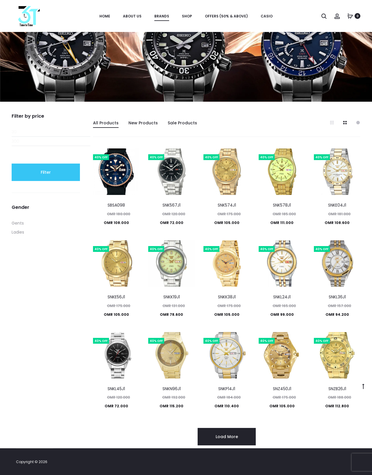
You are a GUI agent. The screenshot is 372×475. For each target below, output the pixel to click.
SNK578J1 (282, 205)
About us (132, 16)
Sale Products (182, 123)
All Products (106, 123)
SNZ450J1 (282, 389)
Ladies (18, 232)
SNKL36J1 (337, 297)
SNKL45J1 (116, 389)
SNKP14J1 (226, 389)
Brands (161, 16)
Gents (18, 223)
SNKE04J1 (337, 205)
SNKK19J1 (171, 297)
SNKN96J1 (171, 389)
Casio (267, 16)
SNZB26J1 (337, 389)
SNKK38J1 (227, 297)
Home (104, 16)
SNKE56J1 (116, 297)
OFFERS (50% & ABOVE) (226, 16)
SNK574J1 (227, 205)
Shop (187, 16)
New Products (143, 123)
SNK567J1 (171, 205)
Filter (46, 172)
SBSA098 (116, 205)
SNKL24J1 (282, 297)
